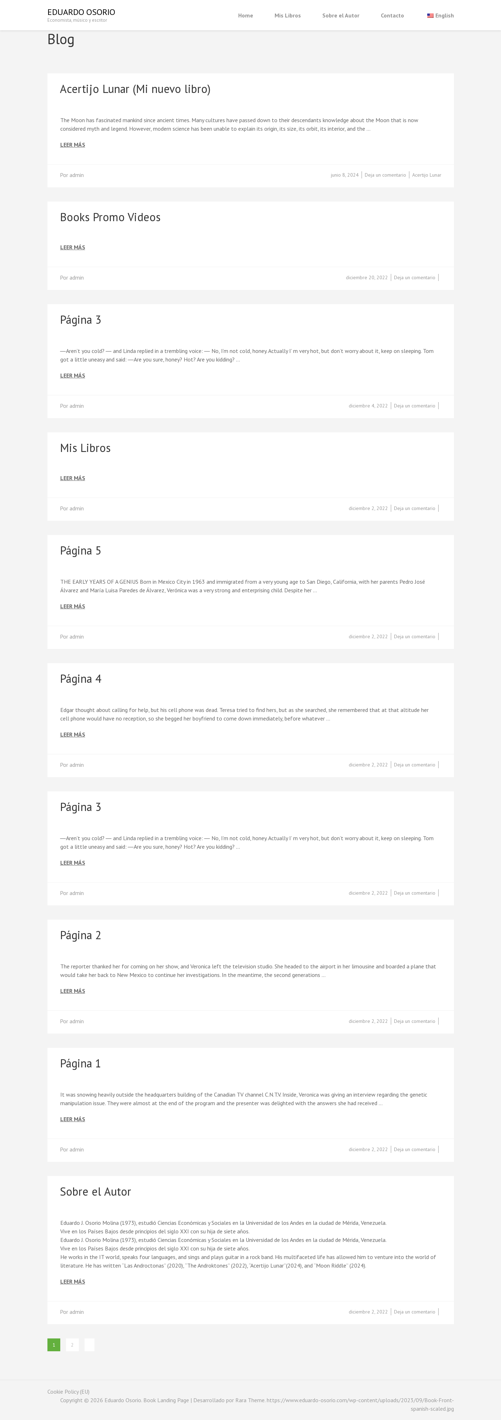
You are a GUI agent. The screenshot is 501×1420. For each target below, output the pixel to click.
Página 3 (80, 319)
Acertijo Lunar (426, 175)
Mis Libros (288, 15)
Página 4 (80, 678)
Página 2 (80, 934)
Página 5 (80, 550)
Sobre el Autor (340, 15)
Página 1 (80, 1063)
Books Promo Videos (110, 216)
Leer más (72, 144)
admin (77, 174)
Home (245, 15)
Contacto (392, 15)
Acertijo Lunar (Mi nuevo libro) (135, 88)
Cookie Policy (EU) (68, 1391)
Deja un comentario (385, 175)
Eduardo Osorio (81, 11)
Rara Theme (250, 1400)
